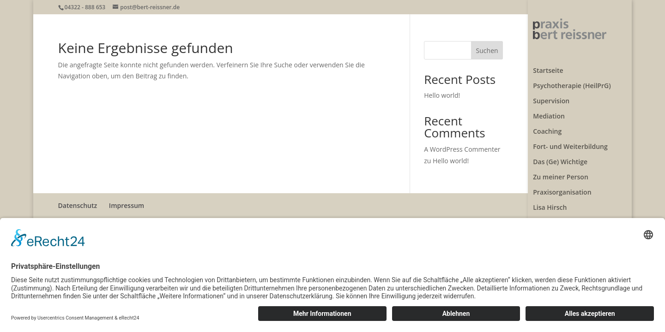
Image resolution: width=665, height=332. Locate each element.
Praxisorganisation (562, 185)
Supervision (551, 94)
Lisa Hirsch (550, 200)
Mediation (549, 109)
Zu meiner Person (560, 170)
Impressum (126, 205)
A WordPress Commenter (462, 149)
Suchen (487, 50)
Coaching (547, 124)
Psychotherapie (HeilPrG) (572, 79)
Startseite (548, 63)
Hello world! (442, 95)
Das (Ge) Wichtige (560, 155)
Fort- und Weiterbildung (570, 139)
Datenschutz (77, 205)
